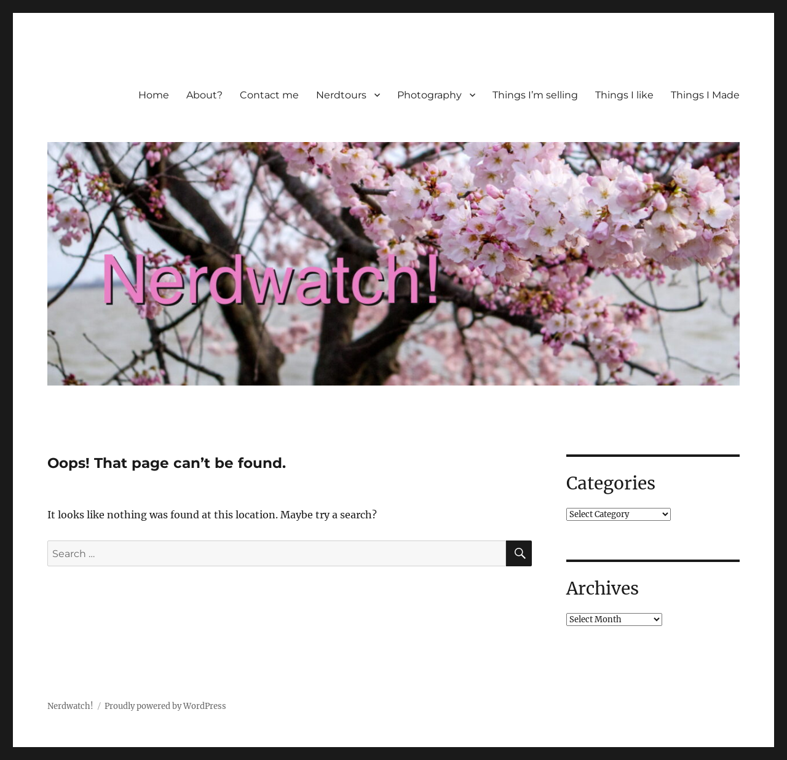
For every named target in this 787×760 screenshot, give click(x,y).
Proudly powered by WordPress (165, 706)
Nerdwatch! (70, 706)
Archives (602, 588)
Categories (610, 483)
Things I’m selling (535, 95)
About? (204, 95)
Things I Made (705, 95)
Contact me (269, 95)
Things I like (624, 95)
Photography (429, 95)
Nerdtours (341, 95)
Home (153, 95)
